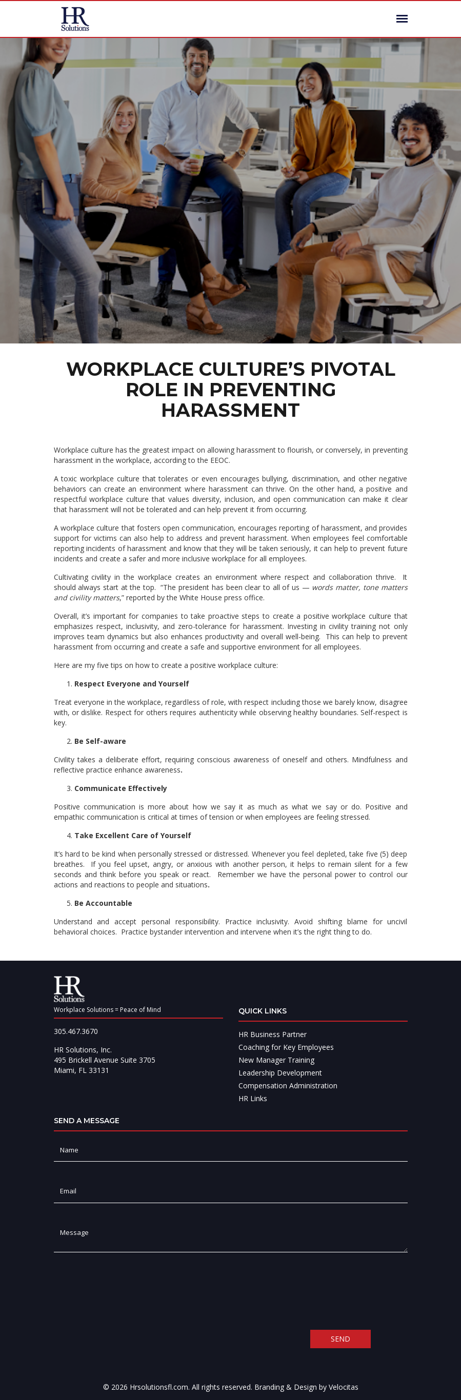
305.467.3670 (76, 1031)
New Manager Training (276, 1060)
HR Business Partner (272, 1034)
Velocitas (343, 1387)
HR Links (252, 1098)
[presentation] (132, 1291)
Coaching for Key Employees (286, 1047)
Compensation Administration (287, 1085)
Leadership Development (280, 1073)
